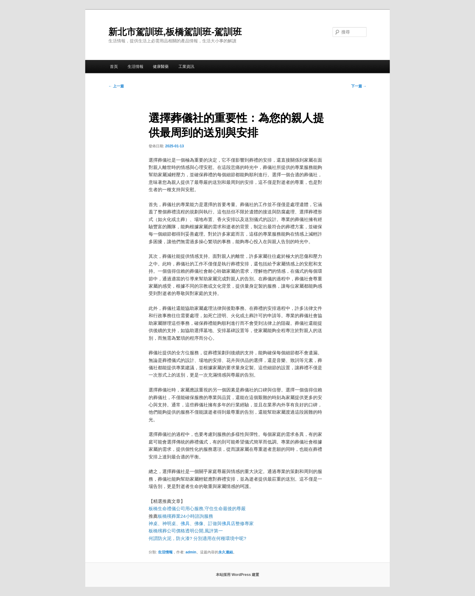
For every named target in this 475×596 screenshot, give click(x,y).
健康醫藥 (161, 66)
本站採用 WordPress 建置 (237, 575)
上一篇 (116, 86)
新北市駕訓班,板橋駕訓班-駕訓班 (175, 32)
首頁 (114, 66)
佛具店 (228, 523)
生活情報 (135, 66)
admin (190, 552)
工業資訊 (186, 66)
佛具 (185, 523)
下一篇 (359, 86)
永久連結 (225, 552)
